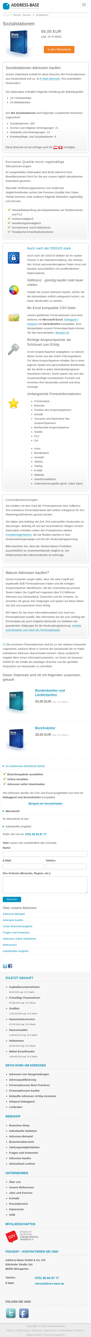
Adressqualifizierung (22, 1079)
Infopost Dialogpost (22, 1101)
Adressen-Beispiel (14, 913)
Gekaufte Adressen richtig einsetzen (32, 1096)
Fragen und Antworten (16, 932)
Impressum (16, 1209)
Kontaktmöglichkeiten (19, 534)
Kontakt (14, 1198)
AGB (12, 1214)
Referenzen (10, 944)
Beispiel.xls (62, 332)
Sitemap (36, 1330)
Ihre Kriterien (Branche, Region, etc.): (27, 873)
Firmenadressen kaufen (24, 1090)
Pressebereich (18, 1203)
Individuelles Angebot (16, 951)
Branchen (27, 15)
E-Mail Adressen (50, 78)
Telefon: (51, 860)
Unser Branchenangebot (17, 926)
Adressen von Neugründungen (29, 1074)
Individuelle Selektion (23, 1130)
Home (10, 1330)
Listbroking (22, 1330)
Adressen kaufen (13, 920)
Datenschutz (33, 1334)
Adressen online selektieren (19, 938)
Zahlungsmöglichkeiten (24, 1147)
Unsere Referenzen (21, 1187)
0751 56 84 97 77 (47, 1278)
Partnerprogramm (54, 1334)
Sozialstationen (42, 15)
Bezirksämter (45, 728)
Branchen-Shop (19, 1125)
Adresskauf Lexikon (22, 1163)
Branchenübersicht (21, 1141)
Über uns (15, 1181)
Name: (7, 847)
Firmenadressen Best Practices (29, 1085)
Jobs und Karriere (20, 1192)
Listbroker (15, 1107)
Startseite (17, 15)
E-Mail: (7, 860)
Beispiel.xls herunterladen (46, 803)
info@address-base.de (49, 1283)
